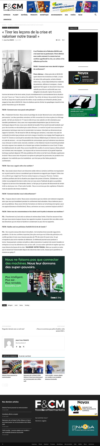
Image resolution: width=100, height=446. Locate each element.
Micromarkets (56, 15)
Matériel (24, 15)
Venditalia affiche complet (10, 414)
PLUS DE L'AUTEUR (25, 356)
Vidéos (73, 15)
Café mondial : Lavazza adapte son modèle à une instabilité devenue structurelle (53, 377)
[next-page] (6, 385)
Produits (33, 15)
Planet (15, 15)
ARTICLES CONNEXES (10, 356)
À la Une (10, 25)
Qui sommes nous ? (41, 418)
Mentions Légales (40, 421)
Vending (27, 305)
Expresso (7, 15)
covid (16, 305)
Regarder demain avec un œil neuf (13, 329)
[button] (95, 15)
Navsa (21, 305)
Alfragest (10, 305)
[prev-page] (3, 385)
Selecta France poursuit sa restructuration (15, 407)
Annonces (7, 19)
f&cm (80, 15)
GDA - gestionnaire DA (13, 27)
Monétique (44, 15)
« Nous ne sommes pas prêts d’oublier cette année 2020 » (50, 330)
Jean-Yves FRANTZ (9, 40)
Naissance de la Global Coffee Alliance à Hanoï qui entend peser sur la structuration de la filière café (16, 422)
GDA (66, 15)
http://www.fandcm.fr (21, 343)
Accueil (4, 25)
